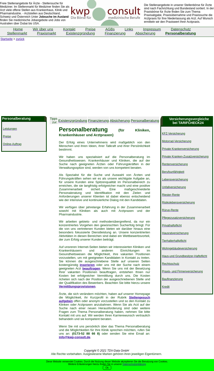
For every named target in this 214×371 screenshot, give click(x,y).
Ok (107, 367)
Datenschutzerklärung (134, 364)
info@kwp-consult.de (74, 337)
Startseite (6, 39)
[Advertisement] (107, 80)
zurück (20, 39)
